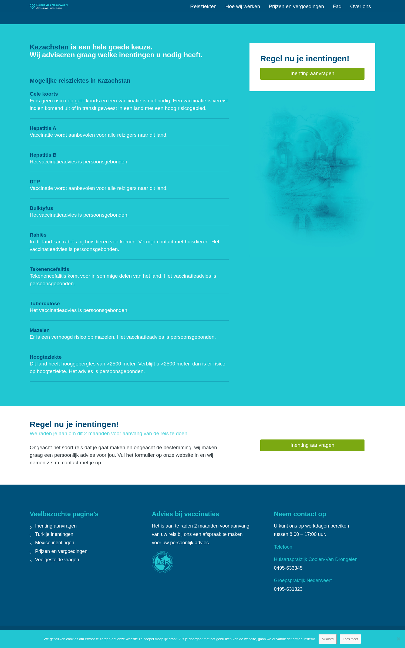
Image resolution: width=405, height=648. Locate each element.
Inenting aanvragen (56, 526)
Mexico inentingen (54, 542)
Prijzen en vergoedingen (61, 551)
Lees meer (350, 639)
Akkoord (328, 639)
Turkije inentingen (54, 534)
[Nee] (398, 639)
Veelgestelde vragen (57, 559)
